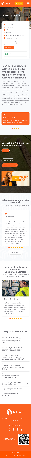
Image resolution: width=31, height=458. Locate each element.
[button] (12, 128)
